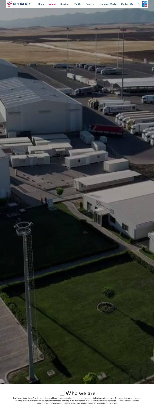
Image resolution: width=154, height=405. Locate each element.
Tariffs (77, 4)
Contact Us (127, 4)
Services (65, 4)
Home (41, 4)
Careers (90, 4)
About (52, 4)
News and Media (108, 4)
